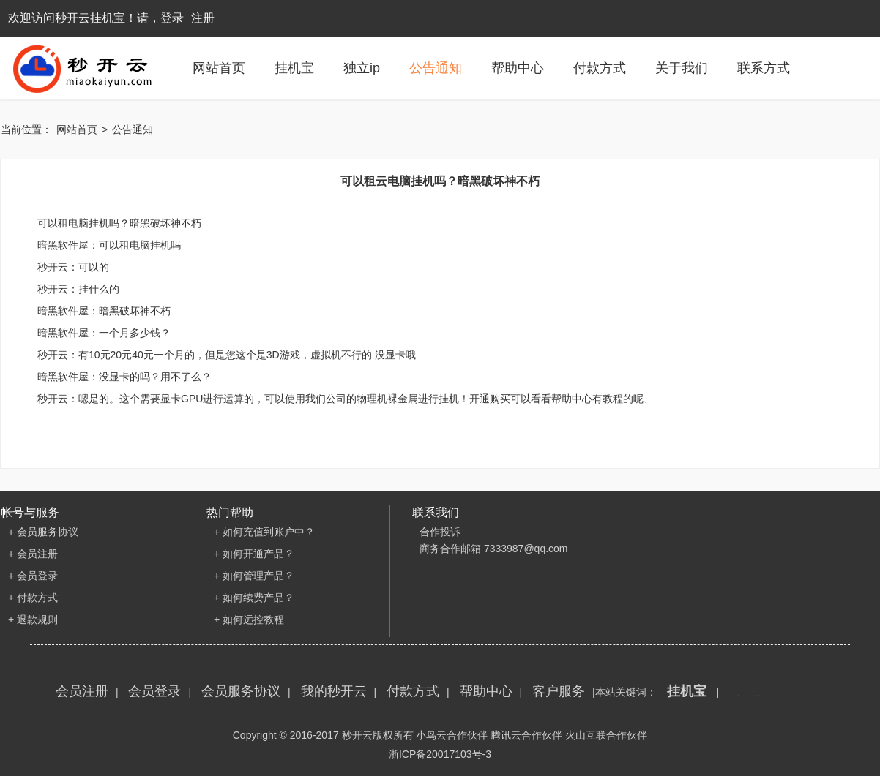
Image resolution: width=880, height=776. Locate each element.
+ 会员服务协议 (43, 532)
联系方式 (763, 68)
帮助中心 (517, 68)
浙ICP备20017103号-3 (440, 754)
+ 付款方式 (33, 597)
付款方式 (599, 68)
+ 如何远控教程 (249, 619)
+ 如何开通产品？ (254, 554)
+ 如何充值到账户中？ (264, 532)
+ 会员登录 (33, 575)
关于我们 (681, 68)
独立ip (361, 68)
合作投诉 (440, 532)
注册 (203, 18)
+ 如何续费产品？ (254, 597)
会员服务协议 (240, 691)
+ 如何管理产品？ (254, 575)
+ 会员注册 (33, 554)
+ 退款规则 (33, 619)
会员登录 (154, 691)
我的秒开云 (334, 691)
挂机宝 (294, 68)
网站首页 (219, 68)
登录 (172, 18)
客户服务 (558, 691)
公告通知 (435, 68)
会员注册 (82, 691)
